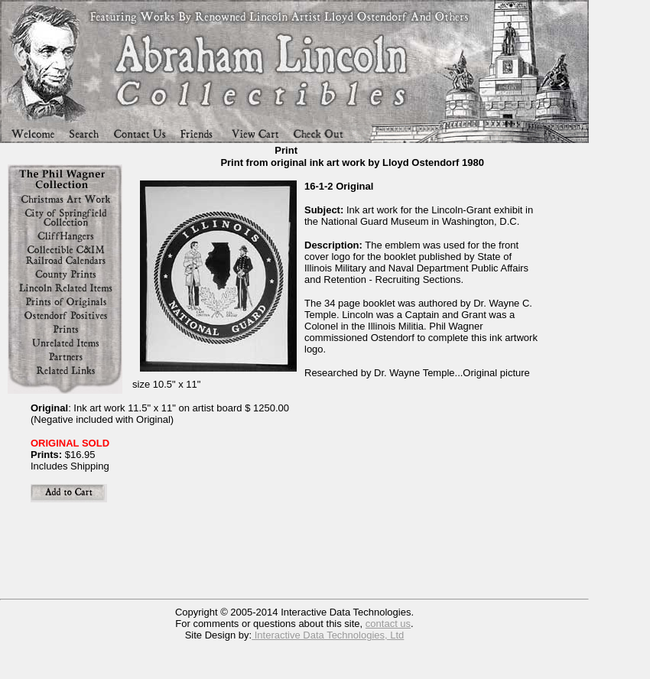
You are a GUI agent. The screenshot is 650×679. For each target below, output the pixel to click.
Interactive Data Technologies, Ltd (328, 635)
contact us (388, 623)
